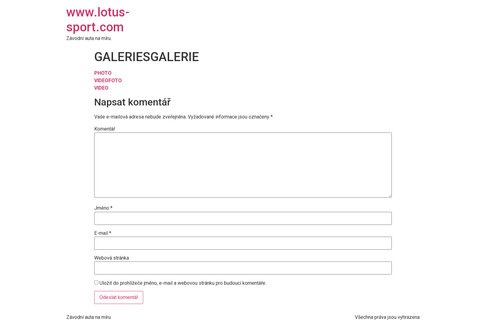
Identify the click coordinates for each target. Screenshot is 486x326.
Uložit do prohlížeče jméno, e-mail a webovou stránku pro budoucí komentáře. (182, 283)
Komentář (104, 129)
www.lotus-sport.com (98, 19)
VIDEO (101, 80)
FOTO (115, 80)
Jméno (103, 208)
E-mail (102, 233)
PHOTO (103, 73)
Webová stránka (111, 258)
